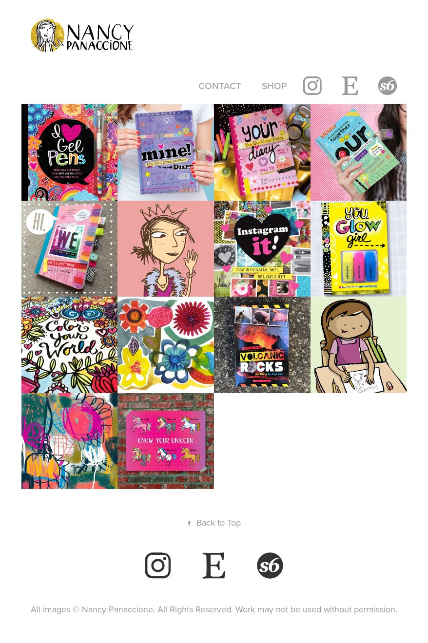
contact (219, 86)
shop (274, 86)
